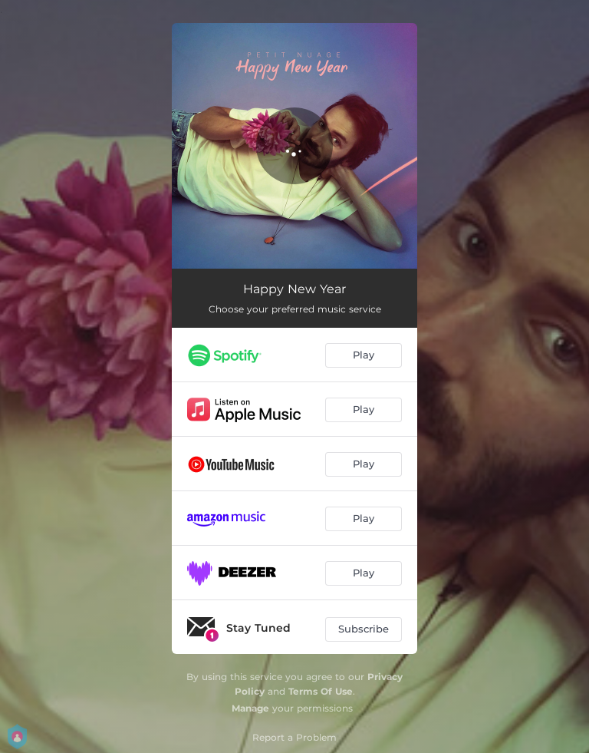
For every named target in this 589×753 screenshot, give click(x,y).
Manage (250, 708)
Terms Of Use (320, 691)
